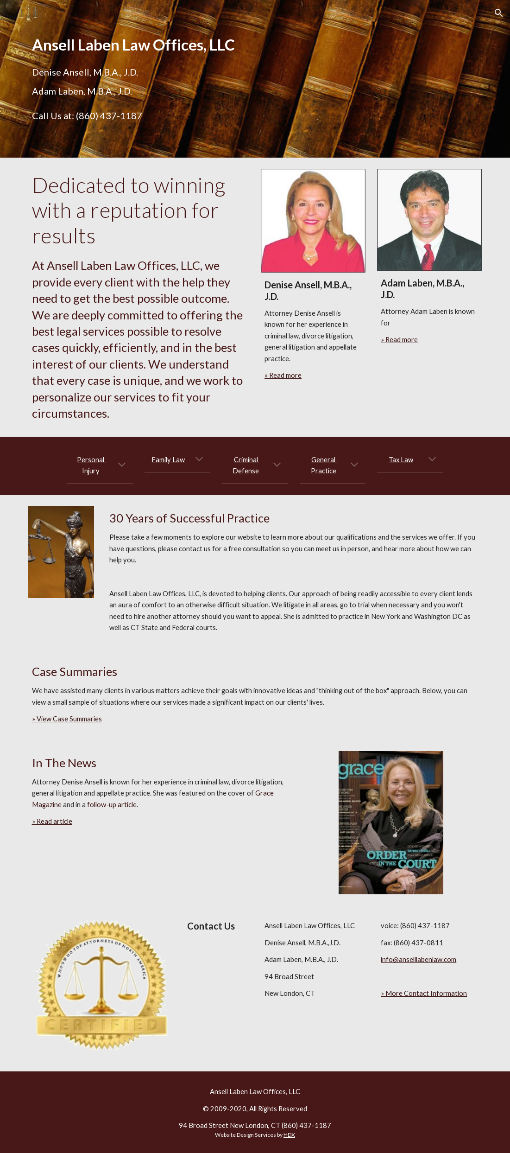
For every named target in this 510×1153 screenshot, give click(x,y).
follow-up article (112, 805)
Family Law (168, 460)
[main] (138, 45)
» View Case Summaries (67, 719)
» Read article (52, 821)
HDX (289, 1134)
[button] (499, 13)
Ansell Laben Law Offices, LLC (255, 1092)
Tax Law (401, 460)
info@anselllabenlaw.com (418, 959)
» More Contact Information (424, 993)
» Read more (283, 375)
